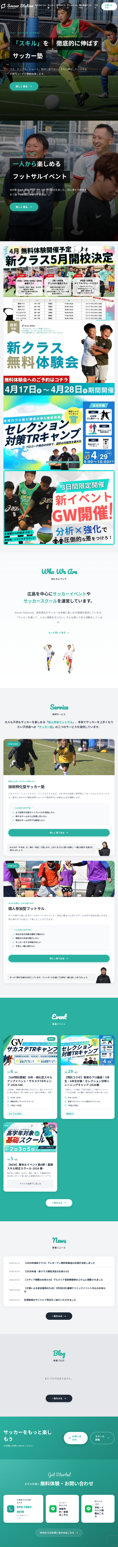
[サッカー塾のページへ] (24, 86)
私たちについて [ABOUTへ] (40, 6)
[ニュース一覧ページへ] (59, 1316)
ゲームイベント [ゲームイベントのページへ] (72, 6)
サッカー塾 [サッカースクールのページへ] (51, 6)
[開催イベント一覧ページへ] (59, 1203)
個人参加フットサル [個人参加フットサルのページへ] (85, 6)
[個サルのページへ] (53, 958)
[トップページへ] (18, 6)
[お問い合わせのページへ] (109, 6)
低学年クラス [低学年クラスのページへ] (60, 6)
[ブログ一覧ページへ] (59, 1398)
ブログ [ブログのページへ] (96, 6)
